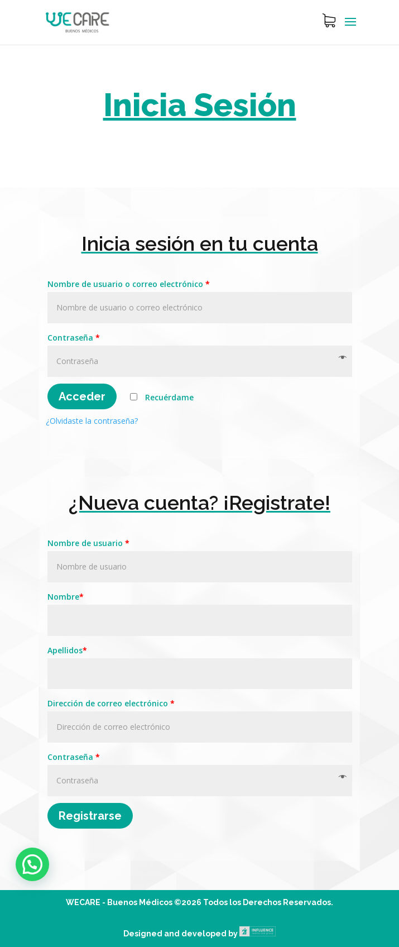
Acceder (82, 396)
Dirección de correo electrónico (111, 703)
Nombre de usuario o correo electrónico (128, 284)
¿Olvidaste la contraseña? (92, 420)
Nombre (65, 596)
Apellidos (67, 650)
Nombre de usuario (88, 543)
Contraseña (73, 337)
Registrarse (90, 815)
